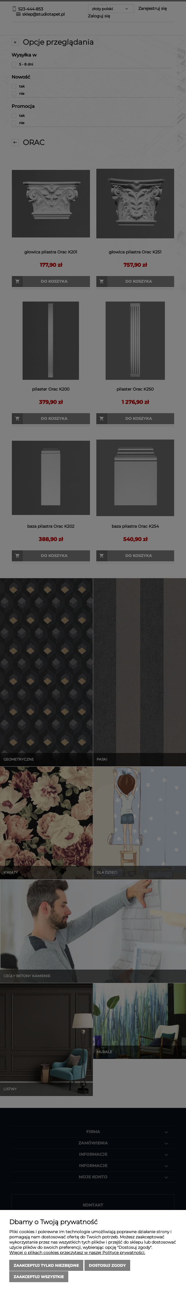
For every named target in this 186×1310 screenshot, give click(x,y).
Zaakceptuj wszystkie (39, 1276)
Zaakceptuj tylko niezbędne (46, 1265)
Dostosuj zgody (107, 1265)
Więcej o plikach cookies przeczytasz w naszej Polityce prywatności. (77, 1252)
